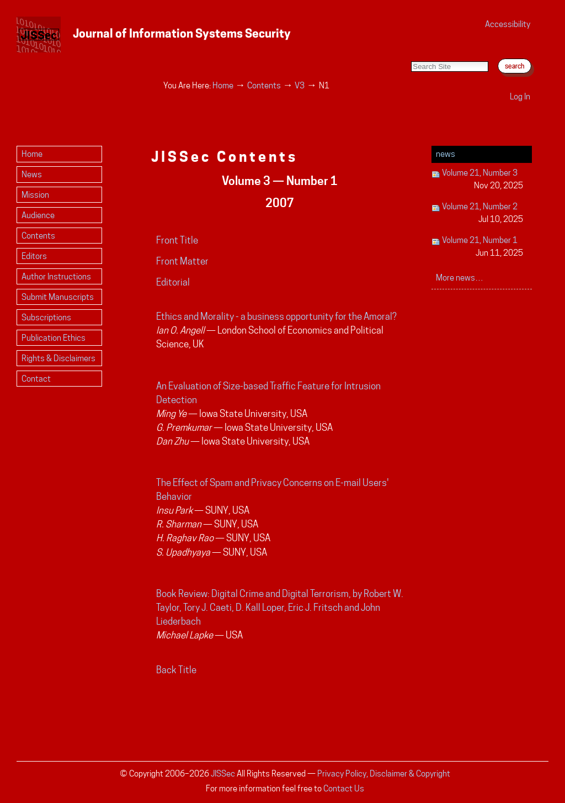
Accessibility (507, 24)
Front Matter (182, 261)
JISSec (223, 773)
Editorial (173, 282)
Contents (264, 85)
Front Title (177, 240)
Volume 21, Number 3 (477, 179)
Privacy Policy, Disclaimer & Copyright (383, 773)
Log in (520, 96)
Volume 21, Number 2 (477, 213)
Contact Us (343, 788)
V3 (300, 85)
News (445, 154)
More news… (459, 277)
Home (222, 85)
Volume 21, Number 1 (477, 247)
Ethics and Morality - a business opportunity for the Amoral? (276, 316)
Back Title (176, 669)
